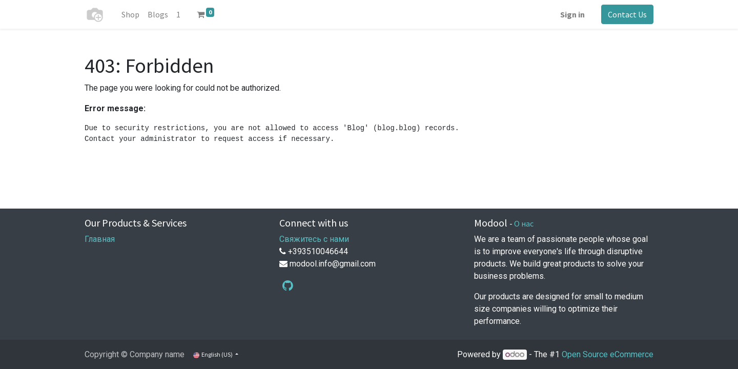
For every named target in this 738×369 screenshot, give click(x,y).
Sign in (572, 14)
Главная (100, 239)
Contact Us (627, 14)
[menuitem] (130, 14)
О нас (524, 223)
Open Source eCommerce (607, 354)
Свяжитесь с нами (314, 239)
